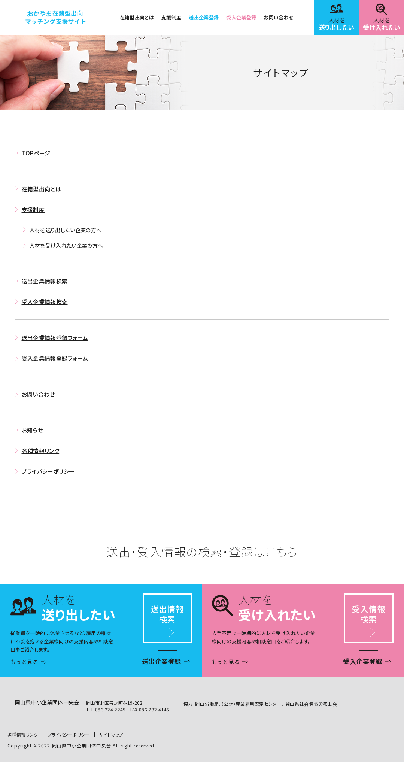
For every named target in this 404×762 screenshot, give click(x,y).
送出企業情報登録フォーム (55, 337)
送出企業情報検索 (45, 281)
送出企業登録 (204, 17)
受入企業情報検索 (45, 301)
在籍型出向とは (137, 17)
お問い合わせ (278, 17)
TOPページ (36, 153)
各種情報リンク (41, 450)
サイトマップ (111, 734)
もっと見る (24, 661)
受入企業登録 (241, 17)
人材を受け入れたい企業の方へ (66, 245)
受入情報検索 (368, 614)
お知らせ (32, 430)
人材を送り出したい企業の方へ (66, 230)
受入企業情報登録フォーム (55, 358)
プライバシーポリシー (48, 471)
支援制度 (171, 17)
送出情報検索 (167, 614)
